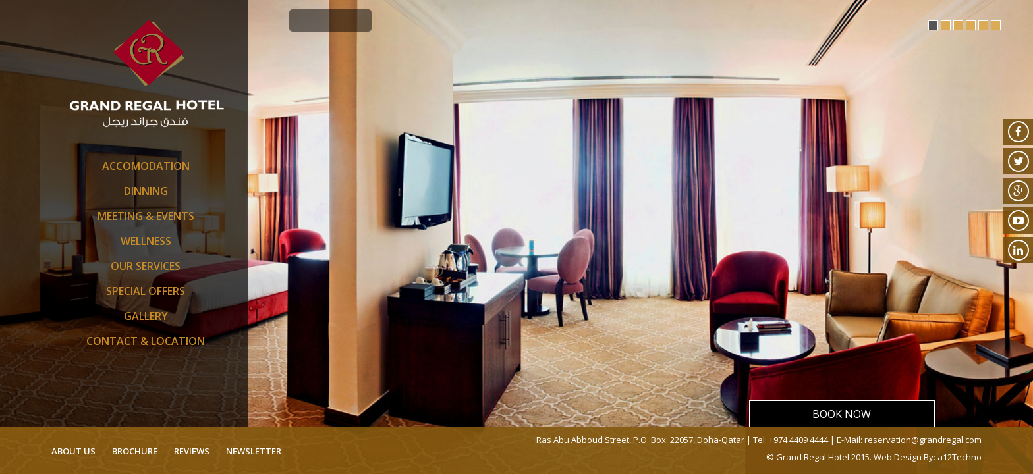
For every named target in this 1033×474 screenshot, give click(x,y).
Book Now (841, 414)
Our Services (146, 266)
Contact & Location (145, 341)
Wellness (146, 241)
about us (73, 451)
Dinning (146, 191)
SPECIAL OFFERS (145, 291)
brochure (134, 451)
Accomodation (146, 166)
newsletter (253, 451)
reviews (191, 451)
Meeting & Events (146, 216)
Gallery (146, 316)
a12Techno (959, 457)
